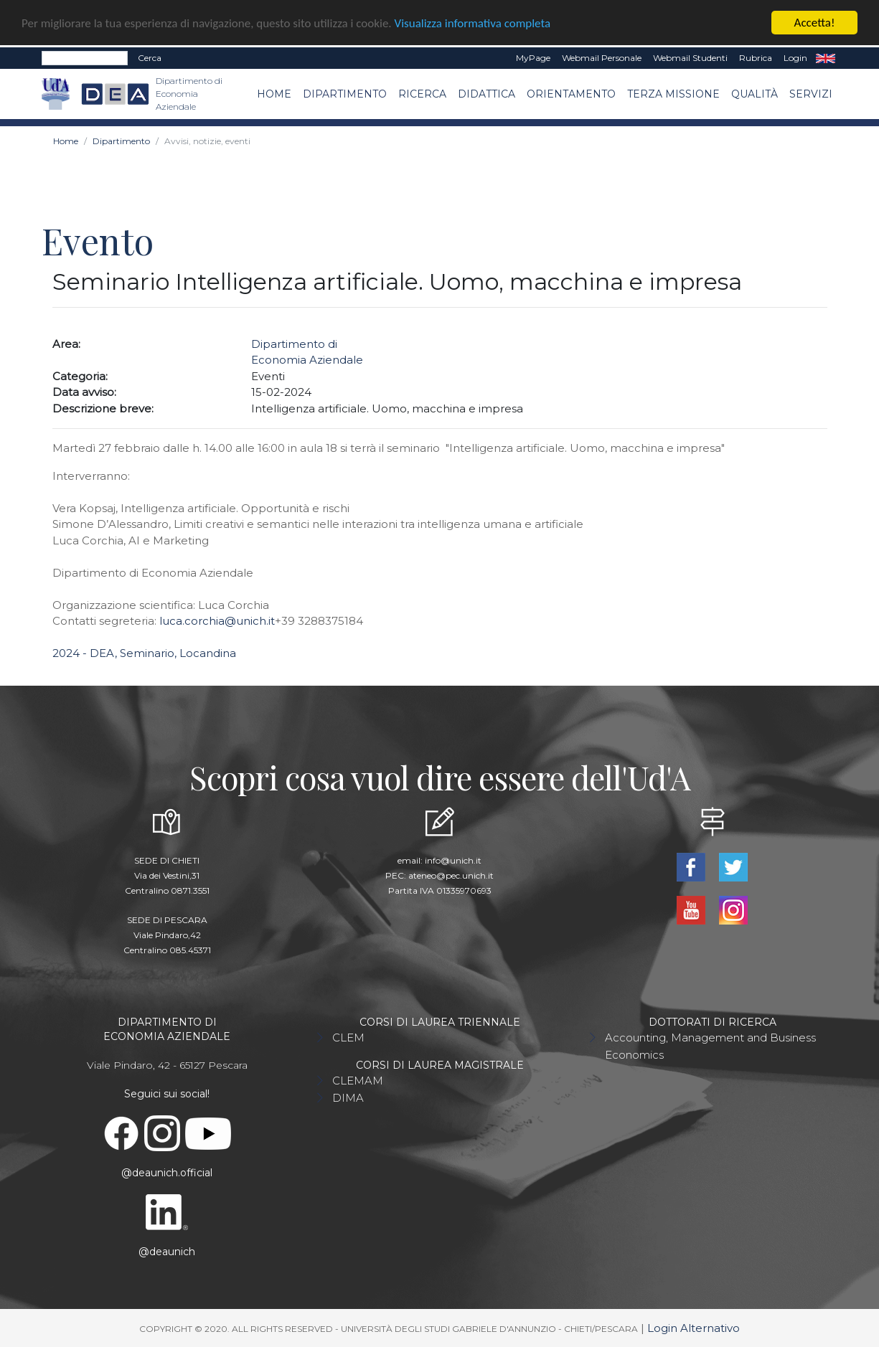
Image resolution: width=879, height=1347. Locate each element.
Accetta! (814, 22)
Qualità (754, 93)
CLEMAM (357, 1080)
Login (795, 57)
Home (274, 93)
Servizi (810, 93)
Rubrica (755, 57)
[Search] (85, 58)
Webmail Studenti (690, 57)
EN (825, 58)
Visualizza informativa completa (473, 22)
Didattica (486, 93)
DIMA (348, 1098)
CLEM (348, 1037)
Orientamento (571, 93)
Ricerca (422, 93)
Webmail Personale (601, 57)
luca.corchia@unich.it (217, 621)
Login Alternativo (693, 1328)
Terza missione (673, 93)
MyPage (533, 57)
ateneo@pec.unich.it (451, 875)
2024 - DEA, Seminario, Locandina (144, 653)
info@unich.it (453, 860)
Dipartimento (345, 93)
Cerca (149, 57)
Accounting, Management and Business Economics (710, 1046)
